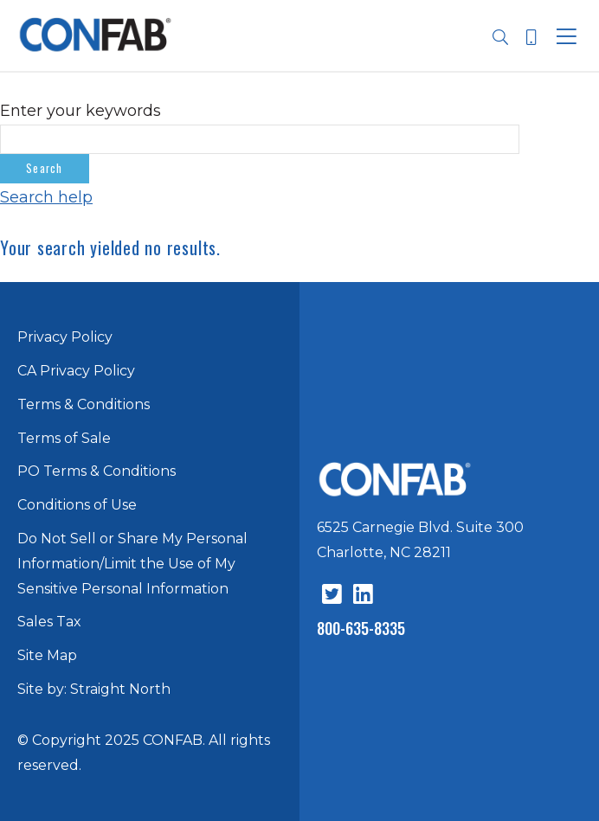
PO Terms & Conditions (96, 471)
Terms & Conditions (83, 404)
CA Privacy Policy (76, 370)
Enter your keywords (80, 110)
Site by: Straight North (94, 689)
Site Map (47, 655)
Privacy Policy (65, 337)
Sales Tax (49, 621)
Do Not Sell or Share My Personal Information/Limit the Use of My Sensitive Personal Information (132, 563)
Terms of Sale (64, 438)
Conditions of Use (77, 505)
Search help (46, 197)
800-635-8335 (361, 628)
